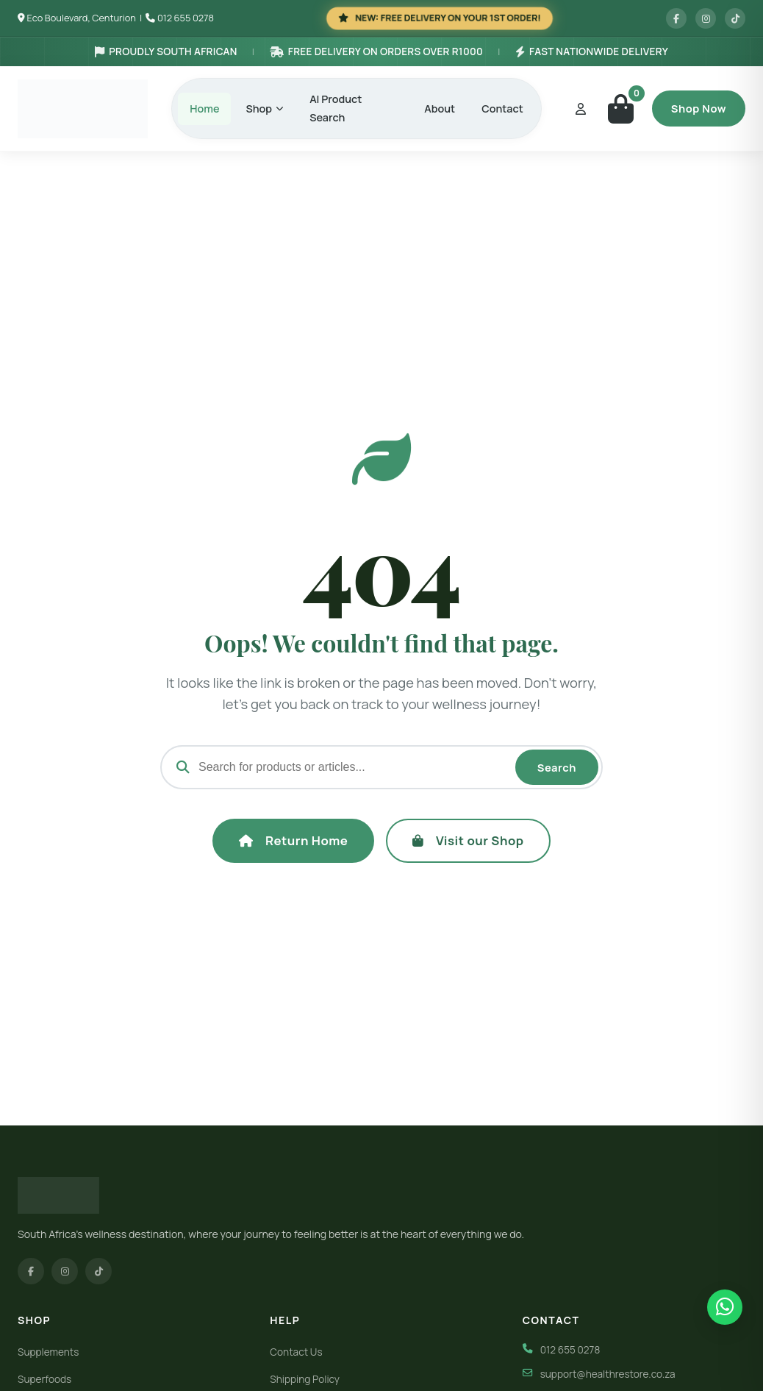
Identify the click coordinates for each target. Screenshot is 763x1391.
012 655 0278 (185, 17)
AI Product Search (335, 108)
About (439, 108)
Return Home (293, 840)
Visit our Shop (467, 840)
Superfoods (44, 1379)
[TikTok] (98, 1271)
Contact (502, 108)
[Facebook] (31, 1271)
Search (556, 767)
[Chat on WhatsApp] (724, 1307)
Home (204, 108)
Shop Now (698, 108)
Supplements (48, 1352)
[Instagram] (64, 1271)
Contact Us (296, 1352)
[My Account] (580, 108)
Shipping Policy (305, 1379)
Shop (264, 108)
